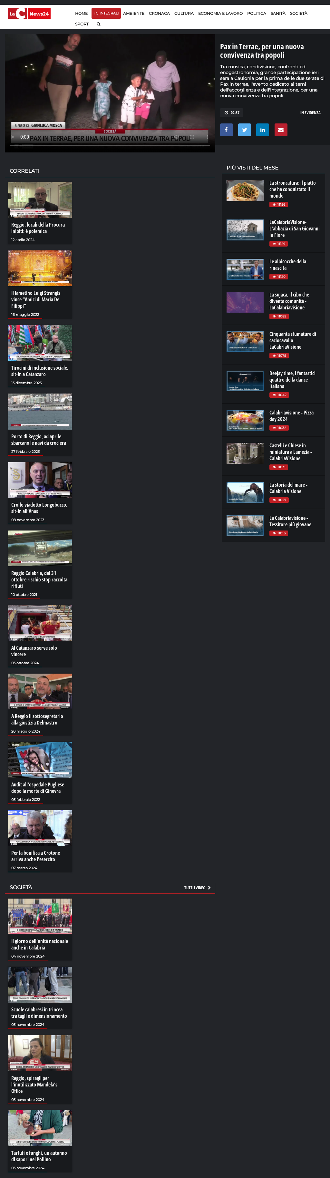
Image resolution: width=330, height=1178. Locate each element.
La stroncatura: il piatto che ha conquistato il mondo (292, 189)
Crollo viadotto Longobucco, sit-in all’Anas (39, 508)
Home (81, 13)
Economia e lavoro (220, 13)
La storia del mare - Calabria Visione (288, 488)
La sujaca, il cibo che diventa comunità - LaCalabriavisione (289, 301)
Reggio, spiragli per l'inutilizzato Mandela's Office (34, 1085)
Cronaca (159, 13)
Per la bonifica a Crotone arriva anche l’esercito (35, 856)
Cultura (184, 13)
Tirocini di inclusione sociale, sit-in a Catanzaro (39, 371)
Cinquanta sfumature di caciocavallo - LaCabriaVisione (292, 340)
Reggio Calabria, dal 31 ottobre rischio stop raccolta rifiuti (39, 579)
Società (298, 13)
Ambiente (133, 13)
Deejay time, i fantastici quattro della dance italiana (292, 380)
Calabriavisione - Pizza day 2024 (291, 416)
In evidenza (310, 112)
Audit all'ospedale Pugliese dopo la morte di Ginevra (37, 787)
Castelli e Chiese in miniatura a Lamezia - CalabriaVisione (290, 452)
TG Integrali (106, 13)
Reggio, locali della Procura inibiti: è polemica (38, 228)
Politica (256, 13)
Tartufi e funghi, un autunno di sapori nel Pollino (39, 1156)
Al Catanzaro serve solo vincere (34, 651)
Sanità (278, 13)
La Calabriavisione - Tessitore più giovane (290, 521)
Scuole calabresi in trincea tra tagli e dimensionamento (39, 1012)
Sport (82, 24)
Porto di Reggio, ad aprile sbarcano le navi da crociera (38, 439)
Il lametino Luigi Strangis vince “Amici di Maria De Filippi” (35, 299)
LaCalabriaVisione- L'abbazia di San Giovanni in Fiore (294, 229)
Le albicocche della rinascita (287, 264)
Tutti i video (197, 888)
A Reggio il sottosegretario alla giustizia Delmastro (37, 719)
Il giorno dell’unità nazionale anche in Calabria (39, 944)
